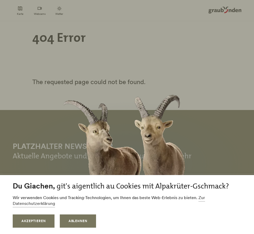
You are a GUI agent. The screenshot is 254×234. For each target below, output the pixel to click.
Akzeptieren (33, 221)
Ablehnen (78, 221)
